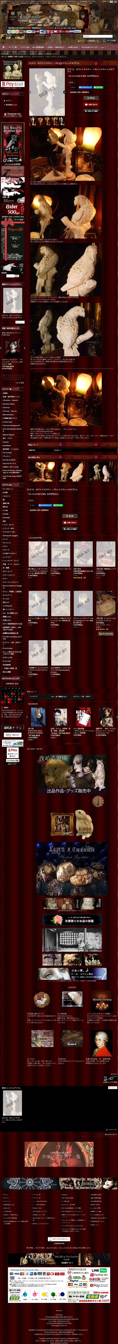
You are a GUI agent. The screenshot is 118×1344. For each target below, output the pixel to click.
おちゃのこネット (111, 1134)
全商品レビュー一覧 (39, 1214)
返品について (95, 1225)
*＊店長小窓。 (66, 1201)
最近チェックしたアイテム (41, 1223)
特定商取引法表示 (96, 1194)
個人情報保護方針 (96, 1201)
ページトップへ (112, 1129)
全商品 (5, 393)
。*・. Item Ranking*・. (40, 1204)
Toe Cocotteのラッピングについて (72, 1211)
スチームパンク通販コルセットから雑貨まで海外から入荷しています (74, 1230)
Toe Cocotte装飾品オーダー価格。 (72, 1208)
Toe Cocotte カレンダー (40, 1211)
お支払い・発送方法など (11, 1214)
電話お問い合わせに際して (99, 1218)
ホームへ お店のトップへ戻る (110, 1078)
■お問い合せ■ (95, 1204)
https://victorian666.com (66, 1332)
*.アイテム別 (36, 1194)
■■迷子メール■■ (96, 1211)
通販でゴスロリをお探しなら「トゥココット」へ (74, 1216)
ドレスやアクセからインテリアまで (72, 1225)
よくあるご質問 (95, 1208)
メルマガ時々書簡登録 (10, 1218)
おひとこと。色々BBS (68, 1204)
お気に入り (7, 1208)
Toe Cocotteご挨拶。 (68, 1198)
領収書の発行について (97, 1221)
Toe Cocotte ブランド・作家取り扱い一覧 (44, 1219)
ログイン (82, 41)
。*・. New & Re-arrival (40, 1201)
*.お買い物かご (8, 1211)
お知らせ (64, 1194)
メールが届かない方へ (97, 1214)
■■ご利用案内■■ (96, 1198)
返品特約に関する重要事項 (79, 92)
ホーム (6, 1194)
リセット (21, 322)
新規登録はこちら (94, 41)
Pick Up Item (37, 1208)
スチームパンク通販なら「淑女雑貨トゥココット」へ (74, 1221)
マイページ (7, 1201)
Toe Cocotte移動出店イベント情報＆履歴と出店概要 (16, 1222)
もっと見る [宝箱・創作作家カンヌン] (20, 383)
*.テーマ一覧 (36, 1198)
